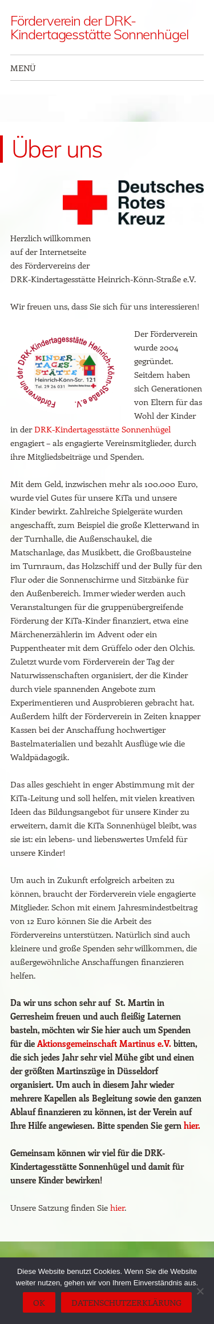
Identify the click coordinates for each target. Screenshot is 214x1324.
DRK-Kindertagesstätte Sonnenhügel (102, 429)
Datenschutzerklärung (126, 1302)
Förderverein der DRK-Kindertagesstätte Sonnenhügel (99, 27)
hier (117, 1207)
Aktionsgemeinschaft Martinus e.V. (104, 1043)
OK (39, 1302)
